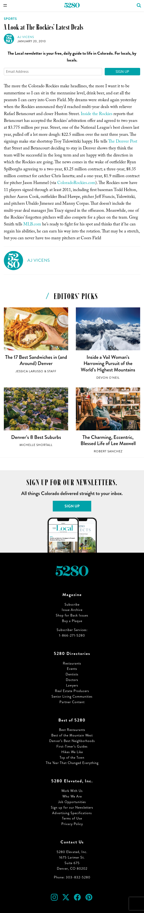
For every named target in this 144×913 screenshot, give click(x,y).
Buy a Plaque (72, 620)
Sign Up (122, 71)
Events (72, 668)
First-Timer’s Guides (72, 746)
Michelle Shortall (36, 445)
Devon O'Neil (108, 378)
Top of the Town (72, 757)
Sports (10, 18)
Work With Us (72, 790)
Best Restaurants (72, 729)
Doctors (72, 679)
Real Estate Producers (72, 690)
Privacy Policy (72, 823)
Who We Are (72, 796)
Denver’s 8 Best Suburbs (36, 437)
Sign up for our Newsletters (72, 807)
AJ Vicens (26, 37)
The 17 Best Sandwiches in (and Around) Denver (36, 360)
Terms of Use (72, 818)
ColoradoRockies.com (76, 183)
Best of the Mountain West (72, 735)
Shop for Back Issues (72, 615)
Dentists (72, 674)
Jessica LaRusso (29, 371)
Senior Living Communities (72, 696)
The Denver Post (122, 142)
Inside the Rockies (96, 114)
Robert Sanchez (108, 451)
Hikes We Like (72, 751)
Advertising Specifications (72, 813)
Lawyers (72, 685)
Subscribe (72, 604)
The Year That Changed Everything (72, 762)
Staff (51, 371)
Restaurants (72, 663)
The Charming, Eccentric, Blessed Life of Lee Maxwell (108, 440)
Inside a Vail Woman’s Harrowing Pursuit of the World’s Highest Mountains (108, 363)
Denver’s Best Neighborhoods (72, 740)
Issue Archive (72, 609)
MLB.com (32, 224)
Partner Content (72, 702)
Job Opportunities (72, 801)
